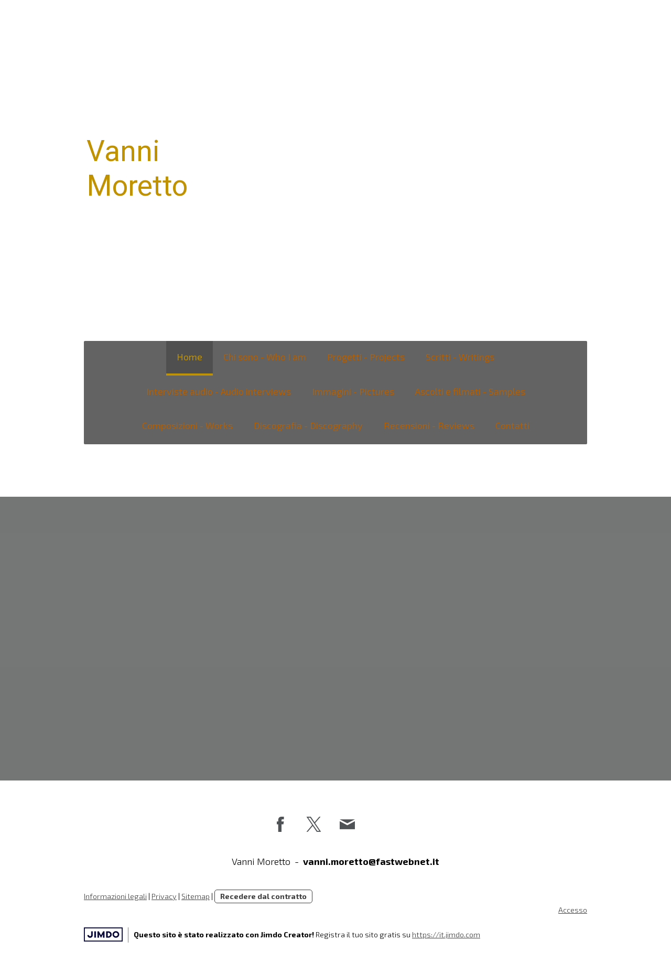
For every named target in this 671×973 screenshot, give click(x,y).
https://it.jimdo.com (446, 934)
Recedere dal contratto (263, 896)
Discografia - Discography (308, 425)
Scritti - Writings (460, 356)
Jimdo (103, 934)
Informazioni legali (115, 896)
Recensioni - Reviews (429, 425)
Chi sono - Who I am (264, 356)
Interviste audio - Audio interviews (218, 391)
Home (189, 356)
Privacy (164, 896)
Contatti (512, 425)
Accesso (572, 909)
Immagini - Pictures (353, 391)
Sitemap (195, 896)
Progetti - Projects (366, 356)
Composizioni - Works (187, 425)
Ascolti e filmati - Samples (470, 391)
